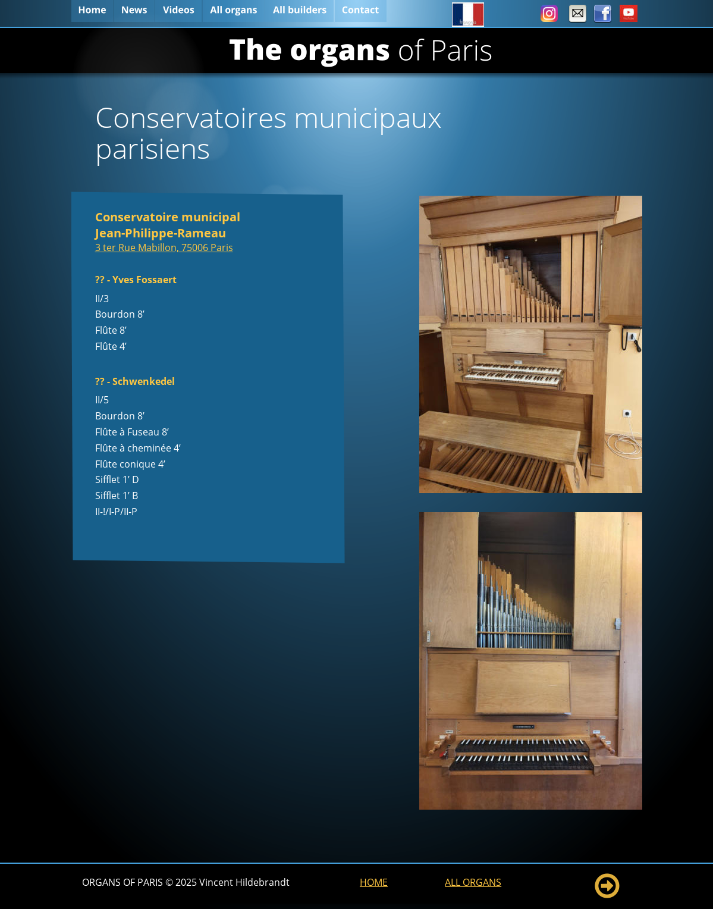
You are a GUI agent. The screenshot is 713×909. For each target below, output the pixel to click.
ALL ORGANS (473, 882)
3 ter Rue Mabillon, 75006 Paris (164, 247)
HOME (374, 882)
